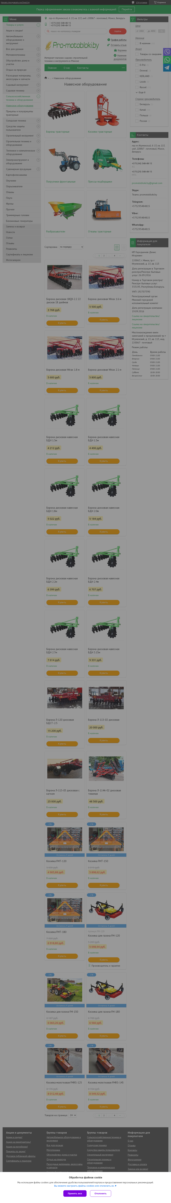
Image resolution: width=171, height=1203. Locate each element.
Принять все (75, 1193)
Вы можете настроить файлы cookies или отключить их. (84, 1186)
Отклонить (101, 1193)
